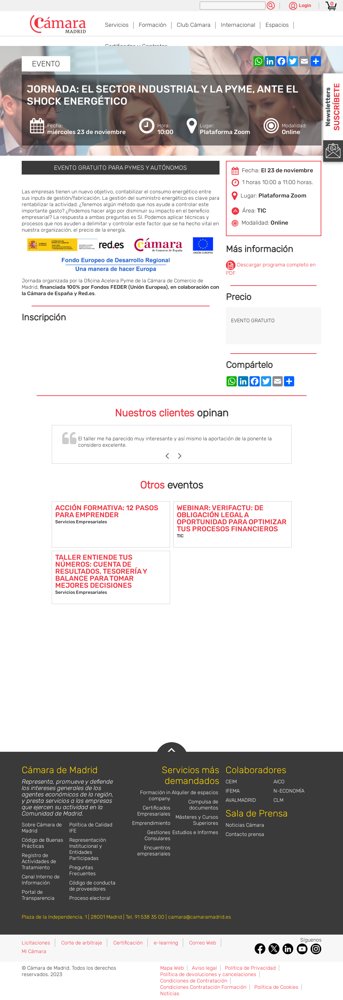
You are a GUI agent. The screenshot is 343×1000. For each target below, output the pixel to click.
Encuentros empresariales (153, 851)
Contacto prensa (245, 834)
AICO (279, 782)
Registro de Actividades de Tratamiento (39, 861)
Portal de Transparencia (38, 895)
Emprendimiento (151, 823)
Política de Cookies (276, 987)
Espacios (277, 24)
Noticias (169, 993)
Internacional (238, 24)
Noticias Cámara (245, 825)
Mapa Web (172, 968)
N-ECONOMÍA (288, 791)
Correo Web (202, 943)
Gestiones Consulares (157, 835)
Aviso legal (204, 968)
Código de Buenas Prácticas (42, 843)
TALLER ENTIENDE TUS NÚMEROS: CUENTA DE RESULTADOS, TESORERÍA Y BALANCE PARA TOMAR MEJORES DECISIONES (101, 571)
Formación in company (155, 795)
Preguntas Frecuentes (82, 870)
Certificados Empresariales (153, 811)
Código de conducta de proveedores (92, 886)
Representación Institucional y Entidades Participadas (87, 849)
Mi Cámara (34, 951)
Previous (170, 456)
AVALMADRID (241, 800)
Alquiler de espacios (195, 792)
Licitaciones (36, 943)
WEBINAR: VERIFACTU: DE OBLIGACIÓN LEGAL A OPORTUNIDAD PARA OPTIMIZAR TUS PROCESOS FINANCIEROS (232, 518)
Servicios (117, 24)
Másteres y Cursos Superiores (196, 820)
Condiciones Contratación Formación (203, 987)
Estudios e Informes (195, 832)
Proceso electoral (89, 898)
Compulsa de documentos (203, 805)
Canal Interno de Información (41, 880)
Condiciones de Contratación (193, 981)
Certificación (128, 943)
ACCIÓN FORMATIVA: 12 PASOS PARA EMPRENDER (106, 511)
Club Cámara (194, 24)
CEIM (231, 782)
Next (183, 456)
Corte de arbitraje (81, 943)
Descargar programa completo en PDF (271, 269)
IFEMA (233, 791)
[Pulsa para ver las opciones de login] (300, 6)
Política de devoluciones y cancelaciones (208, 974)
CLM (278, 800)
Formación (153, 24)
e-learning (166, 943)
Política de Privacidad (250, 968)
